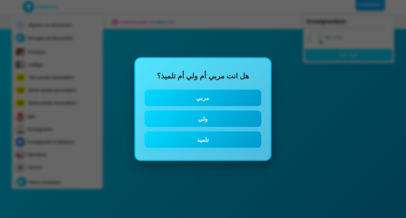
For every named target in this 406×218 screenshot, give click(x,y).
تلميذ (203, 139)
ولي (203, 118)
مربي (203, 97)
